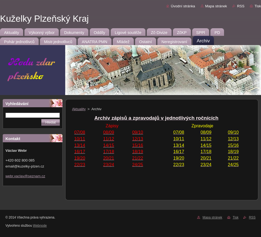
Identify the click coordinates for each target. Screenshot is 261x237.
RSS (240, 6)
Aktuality (79, 109)
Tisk (257, 6)
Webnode (40, 225)
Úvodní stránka (183, 6)
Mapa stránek (216, 6)
